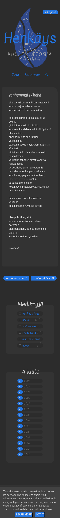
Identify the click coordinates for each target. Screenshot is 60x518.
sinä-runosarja (31, 326)
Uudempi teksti (44, 278)
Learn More (24, 514)
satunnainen (33, 75)
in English (50, 12)
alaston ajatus (31, 339)
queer (25, 345)
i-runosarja (29, 333)
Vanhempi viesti (16, 278)
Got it (40, 514)
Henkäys (30, 38)
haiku (25, 320)
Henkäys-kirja (31, 314)
